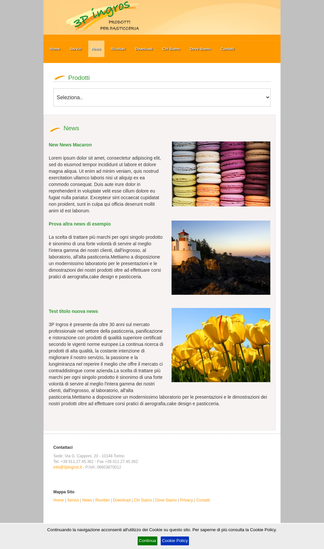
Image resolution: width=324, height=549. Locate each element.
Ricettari (118, 49)
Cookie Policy (175, 540)
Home (55, 49)
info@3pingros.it (67, 467)
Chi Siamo (171, 49)
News (96, 49)
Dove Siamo (200, 49)
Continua (147, 540)
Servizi (76, 49)
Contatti (227, 49)
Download (144, 49)
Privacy (186, 500)
